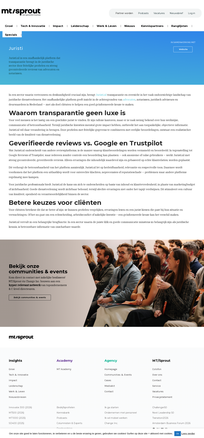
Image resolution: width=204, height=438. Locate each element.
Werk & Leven (17, 391)
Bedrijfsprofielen (66, 407)
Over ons (157, 374)
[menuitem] (9, 25)
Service (156, 385)
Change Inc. (111, 423)
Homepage (110, 369)
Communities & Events (118, 374)
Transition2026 (160, 418)
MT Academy (64, 369)
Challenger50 (159, 407)
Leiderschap (16, 385)
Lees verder (188, 433)
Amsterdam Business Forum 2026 (171, 423)
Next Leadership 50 (163, 412)
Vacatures (157, 391)
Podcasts (62, 418)
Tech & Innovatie (18, 374)
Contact (108, 391)
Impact (13, 380)
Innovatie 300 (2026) (20, 407)
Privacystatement (162, 397)
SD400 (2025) (16, 423)
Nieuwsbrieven (17, 397)
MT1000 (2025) (17, 418)
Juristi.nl (101, 94)
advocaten (129, 99)
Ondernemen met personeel (120, 412)
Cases (107, 380)
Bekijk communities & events (30, 297)
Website (183, 49)
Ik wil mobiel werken (115, 418)
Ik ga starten (111, 407)
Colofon (156, 369)
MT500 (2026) (16, 412)
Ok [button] (177, 433)
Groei (12, 369)
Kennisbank (63, 412)
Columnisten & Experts (69, 423)
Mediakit (109, 385)
